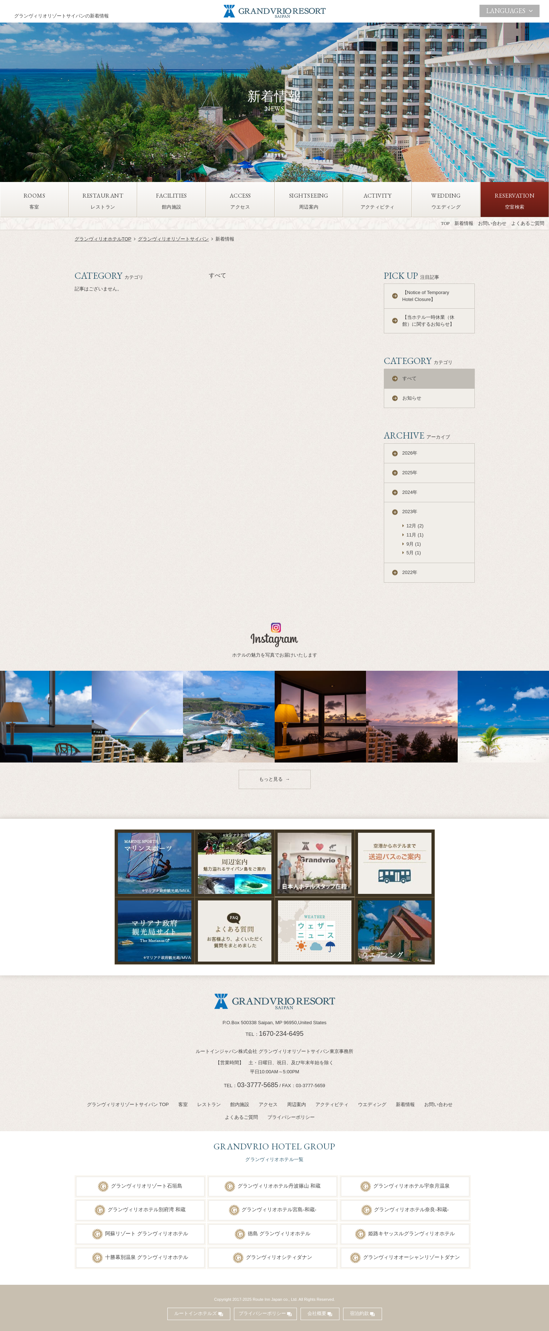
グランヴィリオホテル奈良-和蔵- (411, 1210)
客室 (183, 1104)
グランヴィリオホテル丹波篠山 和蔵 (279, 1186)
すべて (409, 378)
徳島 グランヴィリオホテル (279, 1233)
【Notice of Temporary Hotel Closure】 (425, 296)
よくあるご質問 (527, 223)
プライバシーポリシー (291, 1117)
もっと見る (271, 779)
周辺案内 (296, 1104)
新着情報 (463, 223)
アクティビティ (332, 1104)
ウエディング (372, 1104)
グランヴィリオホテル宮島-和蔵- (279, 1210)
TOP (445, 223)
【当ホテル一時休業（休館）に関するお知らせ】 (428, 320)
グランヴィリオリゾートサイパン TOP (128, 1104)
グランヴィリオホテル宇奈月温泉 (411, 1186)
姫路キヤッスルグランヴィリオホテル (411, 1233)
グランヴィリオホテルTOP (103, 239)
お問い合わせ (492, 223)
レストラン (209, 1104)
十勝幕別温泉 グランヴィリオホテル (146, 1257)
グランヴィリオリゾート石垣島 (146, 1186)
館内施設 (239, 1104)
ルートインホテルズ (195, 1313)
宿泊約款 (359, 1313)
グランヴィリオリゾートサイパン (173, 239)
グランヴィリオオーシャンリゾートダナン (411, 1257)
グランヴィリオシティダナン (279, 1257)
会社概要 (316, 1313)
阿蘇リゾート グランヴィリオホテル (146, 1233)
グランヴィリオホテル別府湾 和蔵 (147, 1210)
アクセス (268, 1104)
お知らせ (411, 398)
